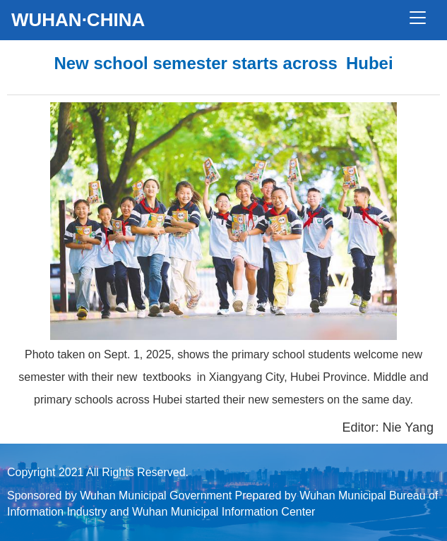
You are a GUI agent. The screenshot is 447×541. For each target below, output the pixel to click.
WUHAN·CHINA (78, 19)
